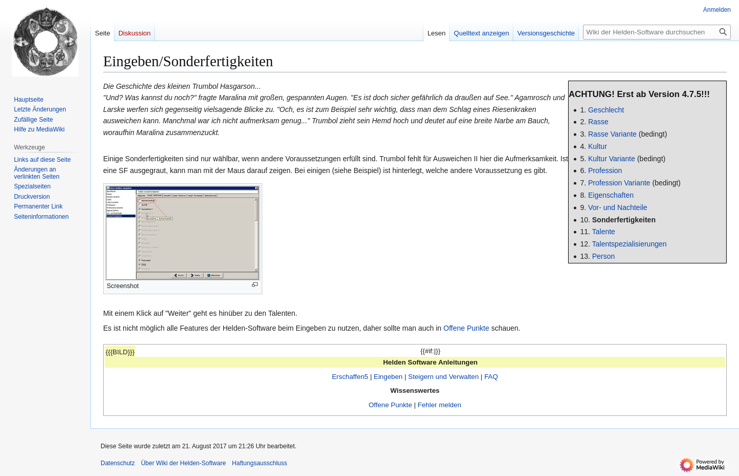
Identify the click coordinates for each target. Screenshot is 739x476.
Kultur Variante (611, 159)
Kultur (597, 146)
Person (603, 256)
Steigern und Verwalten (443, 376)
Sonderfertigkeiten (624, 220)
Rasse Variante (612, 134)
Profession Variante (619, 183)
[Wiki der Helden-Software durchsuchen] (657, 32)
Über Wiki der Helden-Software (183, 463)
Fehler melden (439, 405)
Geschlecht (606, 110)
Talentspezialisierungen (629, 244)
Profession (605, 170)
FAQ (491, 376)
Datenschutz (118, 463)
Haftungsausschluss (259, 463)
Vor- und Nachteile (617, 207)
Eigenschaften (611, 195)
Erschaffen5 (350, 376)
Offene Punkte (466, 328)
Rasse (598, 122)
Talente (603, 231)
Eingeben (388, 376)
